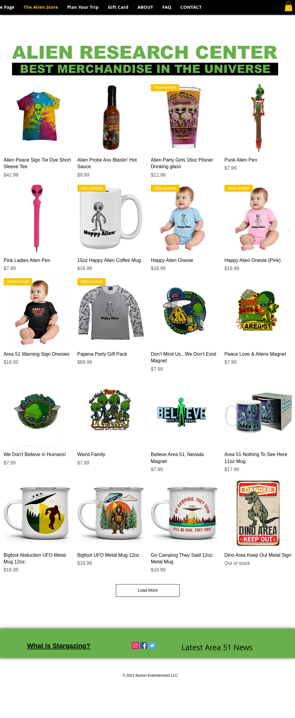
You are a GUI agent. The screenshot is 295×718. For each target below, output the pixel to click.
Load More (148, 590)
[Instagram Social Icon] (135, 645)
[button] (288, 6)
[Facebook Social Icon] (143, 645)
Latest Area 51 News (217, 647)
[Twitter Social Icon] (152, 645)
